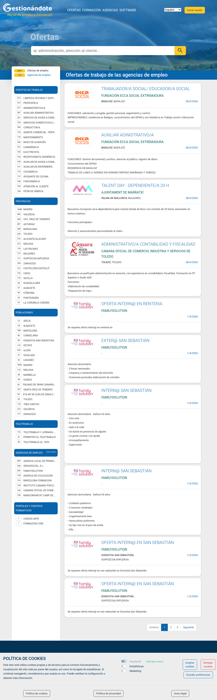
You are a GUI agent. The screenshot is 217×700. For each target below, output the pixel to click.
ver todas (51, 452)
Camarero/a (31, 147)
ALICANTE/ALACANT (34, 239)
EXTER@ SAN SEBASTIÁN (125, 340)
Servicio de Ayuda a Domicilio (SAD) (39, 117)
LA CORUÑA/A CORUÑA (36, 302)
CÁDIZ (26, 273)
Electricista (31, 152)
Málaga (28, 370)
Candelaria (30, 335)
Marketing (135, 670)
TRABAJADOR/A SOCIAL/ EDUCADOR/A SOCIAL (145, 88)
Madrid (27, 365)
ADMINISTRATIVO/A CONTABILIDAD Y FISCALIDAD (148, 244)
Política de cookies (36, 693)
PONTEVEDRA (31, 297)
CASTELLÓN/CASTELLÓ (36, 268)
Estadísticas (137, 666)
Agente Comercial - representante (39, 132)
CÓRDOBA (28, 292)
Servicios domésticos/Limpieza (39, 122)
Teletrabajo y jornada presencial (39, 432)
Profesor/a (30, 103)
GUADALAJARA (31, 283)
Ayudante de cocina (35, 176)
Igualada (29, 355)
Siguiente (188, 627)
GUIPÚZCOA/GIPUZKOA (36, 258)
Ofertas (74, 10)
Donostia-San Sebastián (38, 340)
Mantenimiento (33, 137)
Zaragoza (29, 414)
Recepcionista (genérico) (39, 156)
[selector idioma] (172, 10)
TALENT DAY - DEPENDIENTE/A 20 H (135, 185)
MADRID (27, 209)
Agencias (110, 10)
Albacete (29, 325)
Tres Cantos (31, 404)
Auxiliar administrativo (38, 112)
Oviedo (27, 379)
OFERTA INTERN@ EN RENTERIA (131, 303)
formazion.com (33, 523)
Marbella (29, 375)
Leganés (28, 360)
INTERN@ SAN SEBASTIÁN (126, 390)
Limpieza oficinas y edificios (39, 98)
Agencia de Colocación (38, 475)
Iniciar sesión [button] (194, 10)
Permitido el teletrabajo (39, 437)
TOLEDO (27, 234)
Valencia (29, 409)
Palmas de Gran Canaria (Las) (39, 384)
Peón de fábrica (33, 191)
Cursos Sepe (31, 518)
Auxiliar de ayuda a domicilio (39, 162)
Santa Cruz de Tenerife (38, 389)
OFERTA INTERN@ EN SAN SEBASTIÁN (137, 542)
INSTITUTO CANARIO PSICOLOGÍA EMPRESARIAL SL (39, 485)
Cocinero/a (30, 171)
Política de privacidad (108, 693)
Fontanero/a (31, 181)
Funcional (135, 661)
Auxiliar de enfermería (37, 166)
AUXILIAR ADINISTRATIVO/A (127, 135)
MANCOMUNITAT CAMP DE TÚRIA (39, 495)
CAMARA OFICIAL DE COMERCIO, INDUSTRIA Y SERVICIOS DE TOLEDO (39, 490)
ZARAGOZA (29, 263)
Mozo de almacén (34, 142)
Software (127, 10)
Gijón (26, 350)
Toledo (27, 399)
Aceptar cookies (189, 664)
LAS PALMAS (30, 248)
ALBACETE (29, 288)
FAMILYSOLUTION (33, 470)
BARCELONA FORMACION (37, 480)
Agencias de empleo (39, 74)
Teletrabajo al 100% (36, 442)
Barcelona (30, 330)
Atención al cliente (35, 186)
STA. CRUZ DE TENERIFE (36, 219)
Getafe (27, 345)
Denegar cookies (208, 664)
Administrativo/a (34, 108)
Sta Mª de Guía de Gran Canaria (39, 394)
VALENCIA (29, 214)
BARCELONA (30, 229)
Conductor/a (31, 127)
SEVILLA (28, 278)
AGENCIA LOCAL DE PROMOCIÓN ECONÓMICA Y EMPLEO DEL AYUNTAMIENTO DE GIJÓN (39, 461)
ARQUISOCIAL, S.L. (33, 465)
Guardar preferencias (198, 674)
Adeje (27, 320)
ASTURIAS (29, 224)
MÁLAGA (28, 243)
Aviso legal (180, 693)
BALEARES (29, 253)
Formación (91, 10)
